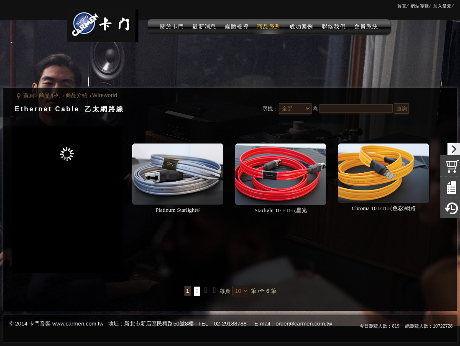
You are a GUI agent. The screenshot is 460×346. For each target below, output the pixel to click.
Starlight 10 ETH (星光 (281, 210)
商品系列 (50, 95)
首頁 (28, 95)
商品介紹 (76, 95)
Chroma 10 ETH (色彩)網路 (384, 208)
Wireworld (104, 95)
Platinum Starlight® (178, 210)
